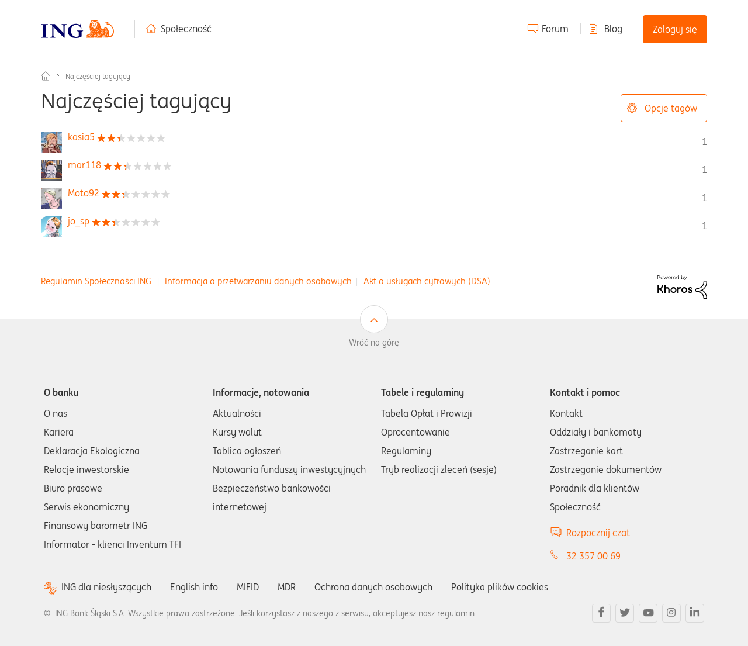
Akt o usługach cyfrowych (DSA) (426, 280)
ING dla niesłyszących (106, 587)
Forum (555, 28)
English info (194, 587)
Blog (613, 28)
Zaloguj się (675, 29)
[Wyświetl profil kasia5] (81, 137)
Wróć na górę (374, 342)
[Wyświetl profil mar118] (84, 165)
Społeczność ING (45, 76)
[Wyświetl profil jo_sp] (78, 221)
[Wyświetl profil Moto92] (83, 193)
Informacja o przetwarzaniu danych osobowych (258, 280)
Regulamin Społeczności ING (96, 280)
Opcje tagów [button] (671, 108)
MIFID (248, 587)
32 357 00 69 (593, 556)
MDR (287, 587)
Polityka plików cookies (499, 587)
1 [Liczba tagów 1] (704, 141)
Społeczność (186, 28)
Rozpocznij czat (598, 532)
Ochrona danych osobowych (373, 587)
